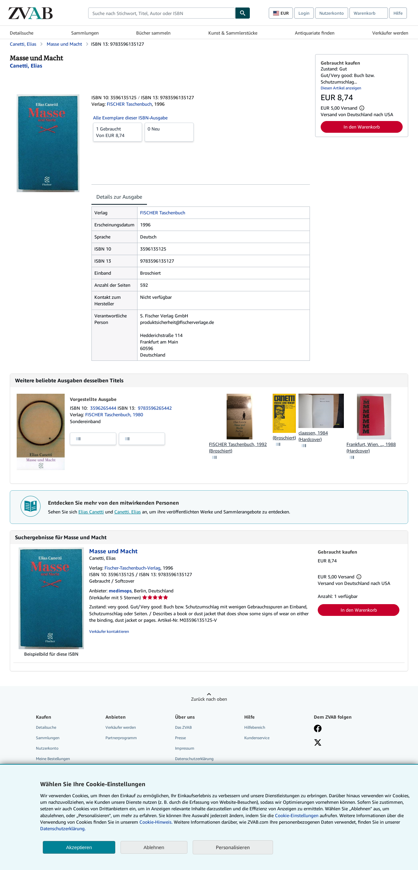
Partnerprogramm (121, 737)
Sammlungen (85, 33)
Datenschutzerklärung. (63, 828)
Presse (180, 737)
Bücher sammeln (153, 33)
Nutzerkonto (331, 13)
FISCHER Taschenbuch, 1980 (114, 414)
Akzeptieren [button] (79, 847)
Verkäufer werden (390, 33)
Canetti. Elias (127, 511)
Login (304, 13)
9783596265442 (155, 408)
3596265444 (104, 408)
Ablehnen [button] (154, 847)
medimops (120, 590)
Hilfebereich (254, 727)
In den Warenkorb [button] (362, 127)
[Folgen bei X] (318, 743)
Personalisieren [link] (233, 847)
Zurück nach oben (209, 699)
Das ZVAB (183, 727)
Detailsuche (21, 33)
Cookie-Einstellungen (296, 815)
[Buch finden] (242, 13)
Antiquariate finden (314, 33)
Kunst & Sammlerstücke (232, 33)
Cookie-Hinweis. (155, 822)
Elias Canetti (91, 511)
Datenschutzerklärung (194, 758)
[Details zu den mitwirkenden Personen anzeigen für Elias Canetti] (26, 65)
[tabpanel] (200, 283)
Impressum (184, 748)
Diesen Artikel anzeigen (341, 87)
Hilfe (398, 13)
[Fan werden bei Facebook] (318, 729)
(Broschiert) (284, 437)
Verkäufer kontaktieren (109, 631)
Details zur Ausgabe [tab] (119, 196)
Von (117, 132)
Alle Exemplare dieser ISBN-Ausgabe (130, 117)
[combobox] (161, 13)
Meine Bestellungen (53, 758)
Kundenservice (256, 737)
